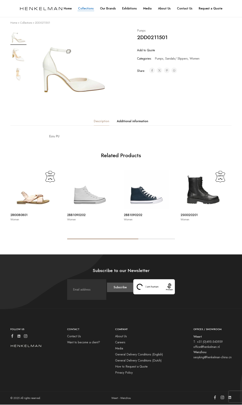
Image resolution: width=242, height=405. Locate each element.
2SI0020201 (189, 215)
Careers (120, 342)
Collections (26, 23)
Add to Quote (146, 50)
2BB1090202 (76, 215)
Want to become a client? (83, 342)
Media (147, 8)
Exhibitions (129, 8)
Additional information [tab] (132, 121)
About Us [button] (164, 8)
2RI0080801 (19, 215)
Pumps (141, 30)
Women (194, 58)
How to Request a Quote (131, 367)
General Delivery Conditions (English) (139, 355)
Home (68, 8)
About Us (121, 336)
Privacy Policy (124, 373)
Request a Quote (210, 8)
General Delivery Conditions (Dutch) (138, 361)
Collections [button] (86, 8)
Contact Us (184, 8)
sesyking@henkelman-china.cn (212, 357)
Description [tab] (101, 121)
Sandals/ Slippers (176, 58)
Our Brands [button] (108, 8)
